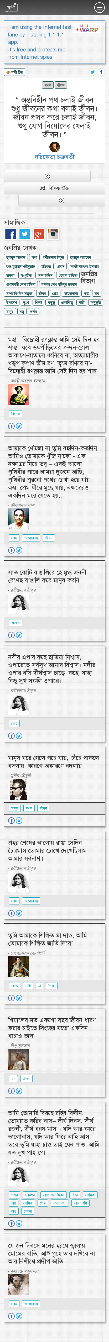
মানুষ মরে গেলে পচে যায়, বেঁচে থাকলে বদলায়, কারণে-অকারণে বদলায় (53, 762)
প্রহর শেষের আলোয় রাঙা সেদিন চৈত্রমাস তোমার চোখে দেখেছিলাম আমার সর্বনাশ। (47, 850)
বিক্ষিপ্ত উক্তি (54, 188)
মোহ (14, 723)
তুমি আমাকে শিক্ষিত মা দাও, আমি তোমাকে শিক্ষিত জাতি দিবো (47, 939)
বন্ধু (22, 311)
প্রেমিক (28, 1203)
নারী (81, 302)
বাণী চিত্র (14, 73)
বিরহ (75, 1195)
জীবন (60, 85)
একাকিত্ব (67, 302)
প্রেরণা (28, 1211)
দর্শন (48, 85)
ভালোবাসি (80, 1203)
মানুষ (9, 311)
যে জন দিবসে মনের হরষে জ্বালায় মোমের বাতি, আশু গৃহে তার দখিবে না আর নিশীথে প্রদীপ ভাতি (51, 1253)
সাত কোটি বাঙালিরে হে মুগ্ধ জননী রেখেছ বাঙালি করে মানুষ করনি (47, 576)
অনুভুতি (96, 302)
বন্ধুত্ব (51, 302)
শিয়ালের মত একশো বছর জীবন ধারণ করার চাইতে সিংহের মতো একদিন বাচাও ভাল (52, 1028)
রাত (13, 1211)
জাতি (14, 985)
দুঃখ (26, 302)
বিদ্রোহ (15, 414)
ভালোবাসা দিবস (53, 1195)
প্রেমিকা (90, 1195)
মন (97, 293)
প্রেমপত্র (30, 1195)
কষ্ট (86, 293)
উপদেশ (11, 302)
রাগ (13, 1203)
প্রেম (55, 293)
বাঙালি (15, 622)
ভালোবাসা (71, 293)
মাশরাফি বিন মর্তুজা (19, 293)
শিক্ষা (38, 302)
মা (39, 985)
